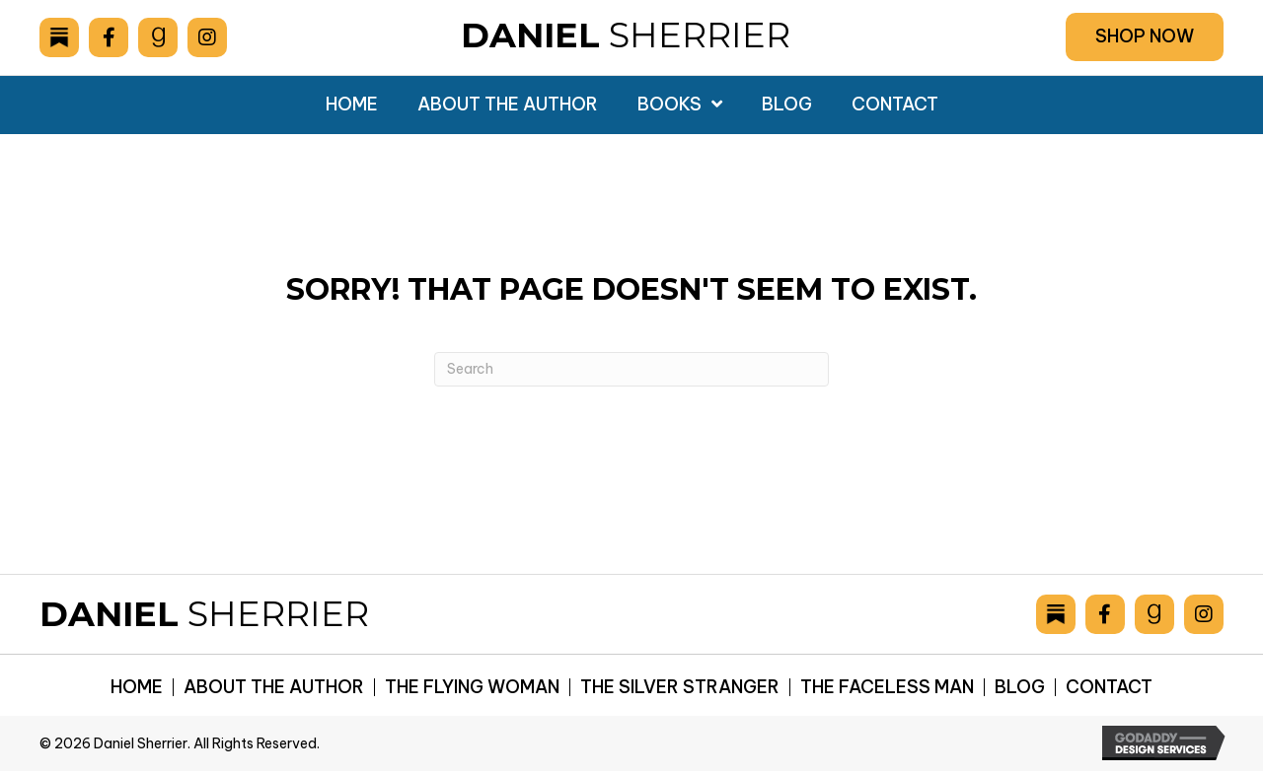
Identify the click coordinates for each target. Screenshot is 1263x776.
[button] (1145, 37)
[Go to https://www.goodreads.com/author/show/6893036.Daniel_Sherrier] (158, 37)
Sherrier (625, 35)
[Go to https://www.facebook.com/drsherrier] (108, 37)
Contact (1109, 687)
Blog (1020, 687)
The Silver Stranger (680, 687)
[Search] (631, 369)
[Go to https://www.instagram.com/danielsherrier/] (207, 37)
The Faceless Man (887, 687)
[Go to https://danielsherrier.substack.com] (59, 37)
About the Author (274, 687)
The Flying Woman (472, 687)
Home (137, 687)
